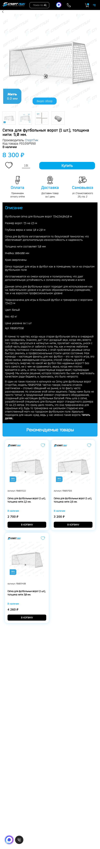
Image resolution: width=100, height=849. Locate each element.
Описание (14, 208)
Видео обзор (44, 101)
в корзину (27, 524)
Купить (67, 166)
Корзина (87, 5)
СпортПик (31, 140)
